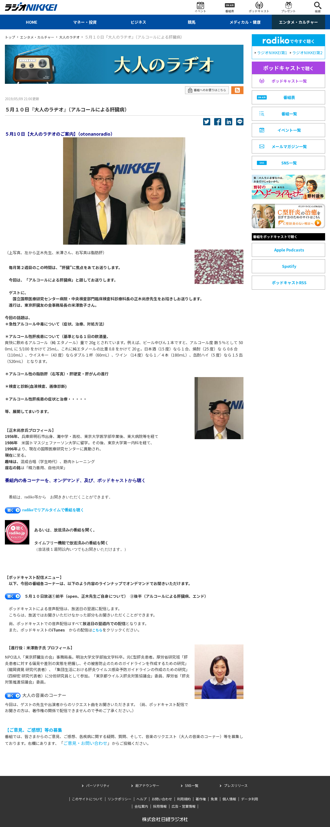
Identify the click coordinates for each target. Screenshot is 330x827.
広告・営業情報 (184, 806)
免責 (214, 798)
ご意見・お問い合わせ (85, 743)
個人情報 (229, 798)
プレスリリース (236, 785)
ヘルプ (141, 798)
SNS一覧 (191, 785)
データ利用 (249, 798)
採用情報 (160, 806)
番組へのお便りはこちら (204, 90)
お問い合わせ (162, 798)
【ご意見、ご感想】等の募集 (33, 730)
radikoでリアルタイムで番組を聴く (44, 510)
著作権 (201, 798)
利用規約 (184, 798)
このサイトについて (87, 798)
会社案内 (141, 806)
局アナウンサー (147, 785)
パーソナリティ (98, 785)
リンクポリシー (120, 798)
